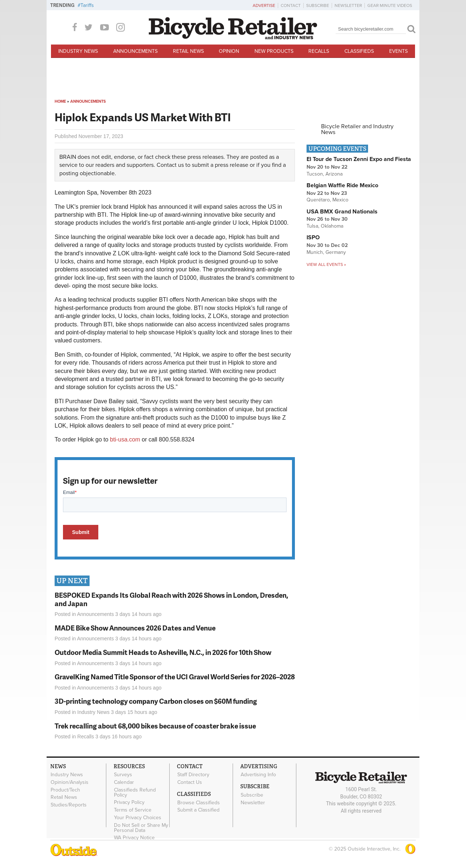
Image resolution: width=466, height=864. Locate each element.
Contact (291, 5)
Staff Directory (193, 775)
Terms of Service (132, 810)
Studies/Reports (69, 805)
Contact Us (189, 782)
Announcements (135, 51)
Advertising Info (258, 775)
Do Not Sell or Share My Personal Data (141, 827)
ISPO (313, 237)
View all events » (326, 264)
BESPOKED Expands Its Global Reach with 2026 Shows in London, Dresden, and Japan (171, 599)
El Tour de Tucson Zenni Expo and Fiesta (359, 159)
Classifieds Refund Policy (135, 792)
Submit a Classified (198, 810)
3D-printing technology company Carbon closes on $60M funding (156, 701)
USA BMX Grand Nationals (342, 211)
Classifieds (359, 51)
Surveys (123, 775)
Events (398, 51)
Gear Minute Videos (389, 5)
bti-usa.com (125, 439)
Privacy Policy (129, 802)
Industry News (78, 51)
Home (60, 101)
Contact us (170, 165)
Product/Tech (65, 790)
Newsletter (348, 5)
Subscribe (317, 5)
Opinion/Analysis (69, 782)
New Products (273, 51)
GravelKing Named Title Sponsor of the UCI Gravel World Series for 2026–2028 (175, 677)
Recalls (318, 51)
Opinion (229, 51)
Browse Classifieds (198, 802)
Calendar (124, 782)
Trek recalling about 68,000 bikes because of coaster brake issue (155, 726)
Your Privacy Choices (137, 818)
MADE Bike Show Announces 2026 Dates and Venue (135, 628)
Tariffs (87, 5)
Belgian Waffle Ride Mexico (342, 185)
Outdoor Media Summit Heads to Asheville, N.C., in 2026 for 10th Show (163, 652)
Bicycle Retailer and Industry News (357, 129)
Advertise (264, 5)
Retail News (188, 51)
